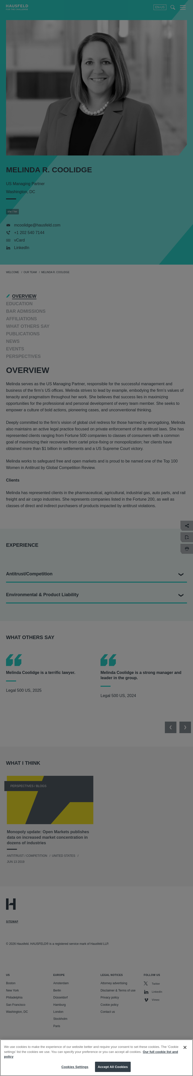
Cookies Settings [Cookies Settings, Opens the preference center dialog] (74, 1070)
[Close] (184, 1050)
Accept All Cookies (113, 1070)
